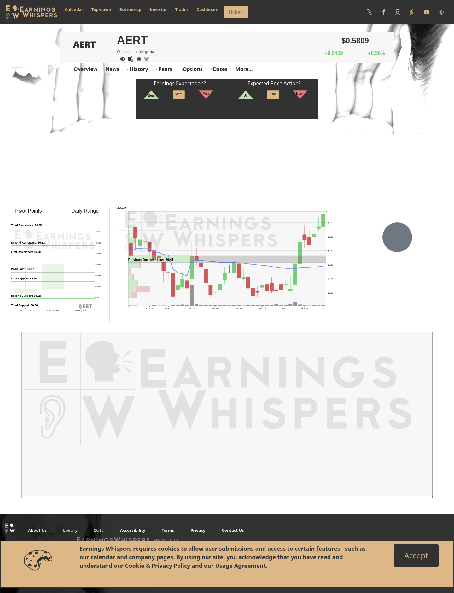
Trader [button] (181, 9)
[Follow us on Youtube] (426, 12)
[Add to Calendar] (129, 58)
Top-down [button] (101, 9)
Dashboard (207, 9)
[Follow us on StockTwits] (411, 12)
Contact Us (233, 530)
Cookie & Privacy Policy (157, 565)
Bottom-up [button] (130, 9)
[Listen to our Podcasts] (441, 12)
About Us (37, 530)
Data (99, 530)
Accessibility (132, 530)
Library (70, 530)
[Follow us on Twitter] (369, 12)
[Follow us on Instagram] (397, 12)
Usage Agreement (240, 565)
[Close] (416, 555)
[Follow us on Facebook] (383, 12)
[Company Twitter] (145, 58)
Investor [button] (158, 9)
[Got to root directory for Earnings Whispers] (30, 12)
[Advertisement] (227, 163)
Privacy (197, 530)
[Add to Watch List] (121, 58)
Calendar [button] (74, 9)
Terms (168, 530)
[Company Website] (137, 58)
